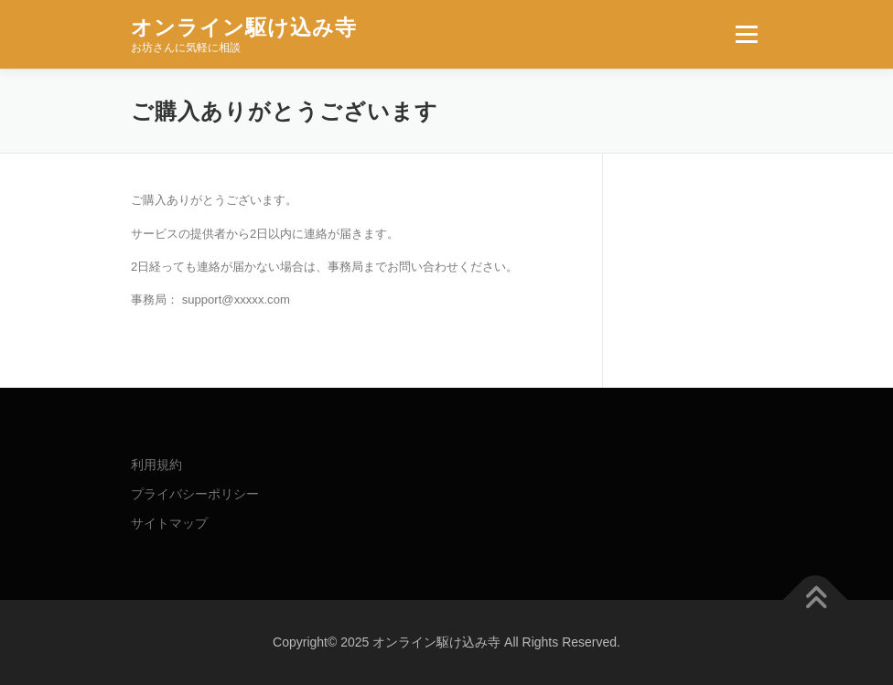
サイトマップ (169, 523)
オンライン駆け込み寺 (244, 27)
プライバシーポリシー (195, 494)
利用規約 (156, 464)
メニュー (746, 34)
